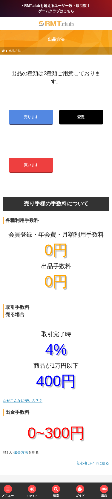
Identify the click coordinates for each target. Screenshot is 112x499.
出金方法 (21, 452)
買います (31, 165)
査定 (81, 117)
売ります (31, 117)
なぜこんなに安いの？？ (22, 401)
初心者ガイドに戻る (93, 463)
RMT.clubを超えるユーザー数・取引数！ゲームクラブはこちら (56, 8)
